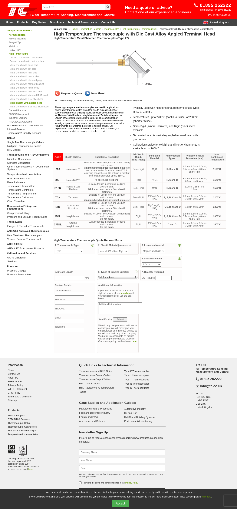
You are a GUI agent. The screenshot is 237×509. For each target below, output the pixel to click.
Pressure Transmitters (19, 274)
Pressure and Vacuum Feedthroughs (27, 217)
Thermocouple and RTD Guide (96, 371)
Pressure (12, 266)
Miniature (13, 46)
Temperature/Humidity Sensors (24, 133)
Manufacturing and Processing (95, 408)
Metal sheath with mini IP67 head (26, 91)
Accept (120, 503)
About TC (13, 377)
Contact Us (108, 22)
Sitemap (12, 400)
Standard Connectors (18, 163)
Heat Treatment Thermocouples (24, 235)
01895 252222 (215, 5)
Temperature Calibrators (20, 197)
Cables (11, 138)
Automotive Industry (135, 408)
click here (206, 496)
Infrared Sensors (16, 129)
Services (12, 261)
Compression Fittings (18, 213)
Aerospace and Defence (92, 421)
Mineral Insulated (17, 38)
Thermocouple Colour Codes (94, 375)
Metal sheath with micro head (24, 87)
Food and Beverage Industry (94, 412)
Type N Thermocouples (136, 383)
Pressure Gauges (16, 270)
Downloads (57, 22)
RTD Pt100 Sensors (18, 419)
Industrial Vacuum (18, 118)
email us (125, 293)
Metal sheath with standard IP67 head (29, 95)
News (11, 370)
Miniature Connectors (19, 159)
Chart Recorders (16, 201)
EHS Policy (14, 392)
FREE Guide (14, 381)
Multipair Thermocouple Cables (24, 146)
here (134, 341)
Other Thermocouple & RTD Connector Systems (28, 168)
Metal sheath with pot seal (23, 69)
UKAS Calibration (16, 257)
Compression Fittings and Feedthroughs (22, 207)
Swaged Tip (15, 42)
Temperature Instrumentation (24, 174)
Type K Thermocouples (136, 371)
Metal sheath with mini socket (24, 76)
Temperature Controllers (20, 190)
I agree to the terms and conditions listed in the (110, 483)
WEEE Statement (17, 389)
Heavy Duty (14, 50)
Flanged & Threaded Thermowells (25, 226)
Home (9, 22)
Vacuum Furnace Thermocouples (25, 239)
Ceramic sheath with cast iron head (27, 61)
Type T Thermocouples (136, 379)
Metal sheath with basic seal (24, 65)
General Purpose (17, 110)
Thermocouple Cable (19, 423)
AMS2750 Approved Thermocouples (28, 231)
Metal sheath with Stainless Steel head (29, 106)
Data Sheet (98, 93)
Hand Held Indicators (18, 178)
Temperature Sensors (19, 30)
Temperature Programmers (21, 193)
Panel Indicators (16, 182)
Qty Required (149, 278)
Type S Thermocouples (136, 387)
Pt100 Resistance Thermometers (25, 125)
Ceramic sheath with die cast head (27, 57)
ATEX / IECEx (14, 244)
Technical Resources (83, 22)
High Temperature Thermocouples (139, 29)
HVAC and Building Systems (139, 417)
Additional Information (120, 308)
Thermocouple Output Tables (95, 379)
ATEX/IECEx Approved (20, 121)
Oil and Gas (130, 413)
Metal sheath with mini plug (23, 72)
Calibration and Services (21, 253)
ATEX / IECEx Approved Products (25, 248)
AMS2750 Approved (19, 114)
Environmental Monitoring (138, 421)
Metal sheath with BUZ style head (26, 99)
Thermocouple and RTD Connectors (28, 154)
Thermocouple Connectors (22, 426)
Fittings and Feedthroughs (22, 430)
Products (22, 22)
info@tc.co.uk (221, 14)
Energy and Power (89, 417)
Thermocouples (111, 29)
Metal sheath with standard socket (27, 84)
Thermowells (14, 221)
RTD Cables (14, 150)
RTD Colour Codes (89, 383)
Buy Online (39, 22)
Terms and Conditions (19, 396)
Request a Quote (71, 93)
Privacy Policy (15, 385)
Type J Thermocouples (136, 375)
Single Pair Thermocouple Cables (25, 142)
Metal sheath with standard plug (25, 80)
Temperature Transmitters (21, 186)
